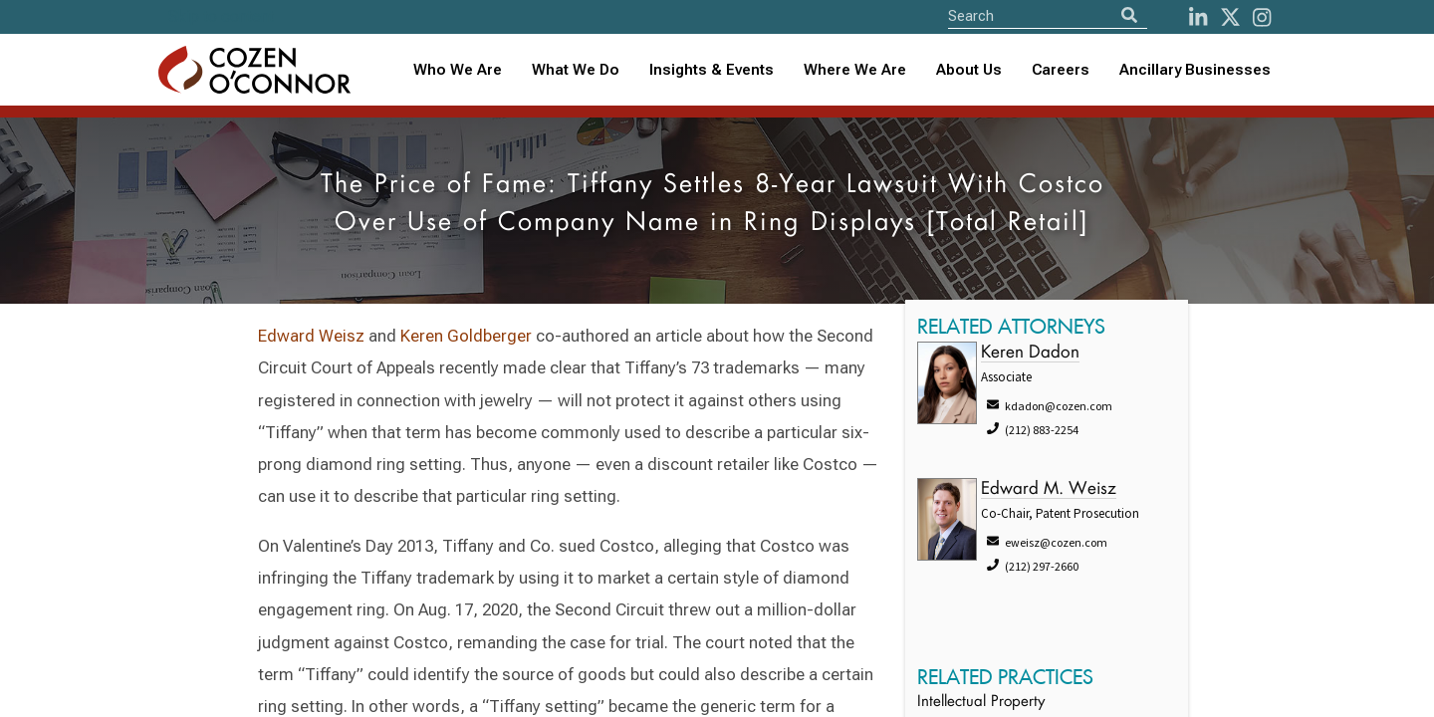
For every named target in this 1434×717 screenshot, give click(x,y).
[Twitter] (1230, 17)
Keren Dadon (1030, 353)
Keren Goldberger (466, 336)
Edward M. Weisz (1048, 489)
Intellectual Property (981, 702)
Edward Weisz (311, 336)
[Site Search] (1047, 15)
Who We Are (457, 70)
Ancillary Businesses (1195, 70)
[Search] (1129, 15)
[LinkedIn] (1198, 17)
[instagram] (1262, 17)
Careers (1060, 70)
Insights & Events (711, 70)
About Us (969, 70)
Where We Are (855, 70)
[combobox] (711, 70)
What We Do (575, 70)
